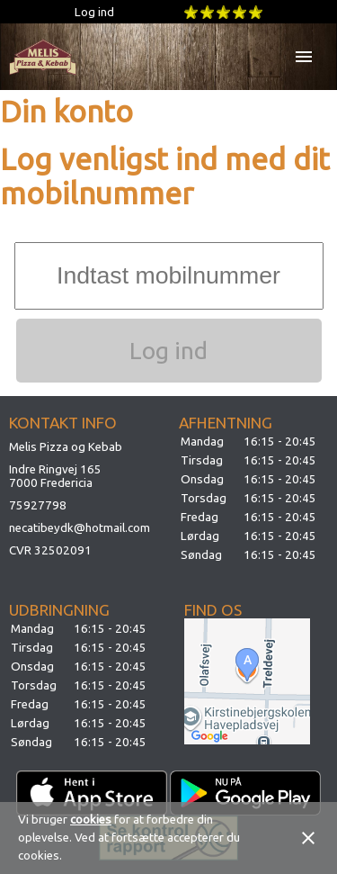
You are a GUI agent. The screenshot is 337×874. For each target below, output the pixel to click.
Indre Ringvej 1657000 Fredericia (55, 476)
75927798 (38, 505)
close (308, 838)
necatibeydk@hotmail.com (79, 528)
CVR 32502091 (50, 550)
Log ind (94, 12)
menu (304, 57)
